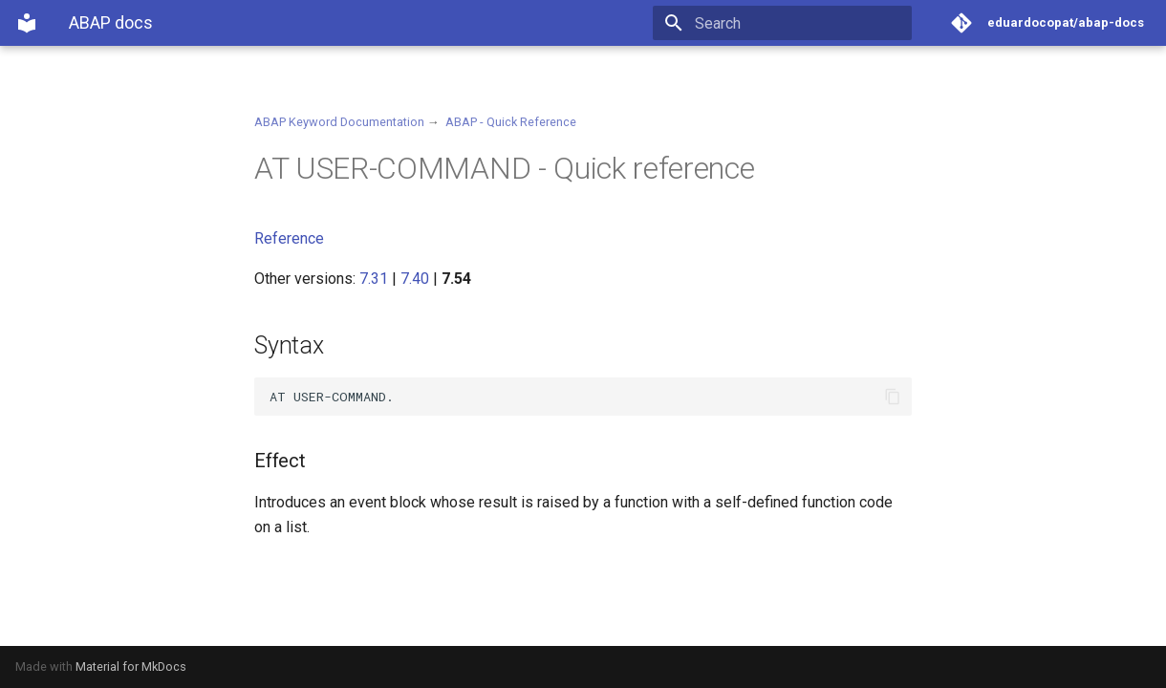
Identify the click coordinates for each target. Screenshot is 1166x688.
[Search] (800, 23)
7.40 (414, 278)
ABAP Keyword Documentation (339, 122)
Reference (289, 238)
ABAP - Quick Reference (510, 122)
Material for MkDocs (131, 666)
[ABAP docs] (27, 23)
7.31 (373, 278)
